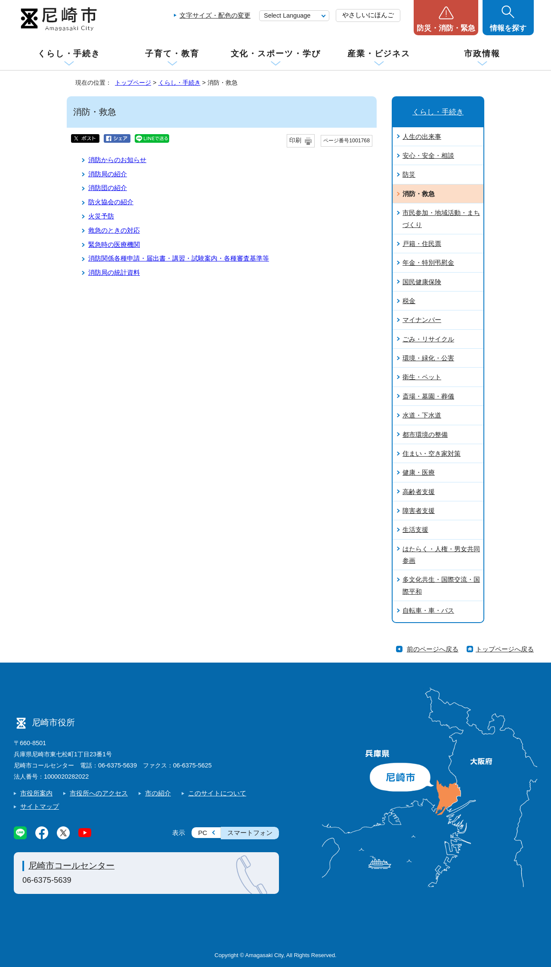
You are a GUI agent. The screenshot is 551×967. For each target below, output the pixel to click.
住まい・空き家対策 (431, 453)
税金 (408, 300)
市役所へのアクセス (99, 793)
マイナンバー (421, 319)
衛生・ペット (421, 377)
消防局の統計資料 (114, 272)
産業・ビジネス (378, 53)
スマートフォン (249, 832)
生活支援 (415, 529)
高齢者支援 (418, 491)
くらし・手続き (68, 53)
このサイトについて (217, 793)
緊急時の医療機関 (114, 244)
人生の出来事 (421, 136)
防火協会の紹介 (110, 202)
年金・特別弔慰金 (428, 262)
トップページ (133, 82)
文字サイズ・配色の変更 (215, 15)
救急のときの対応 (114, 230)
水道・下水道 (421, 415)
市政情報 (482, 53)
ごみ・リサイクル (428, 339)
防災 (408, 174)
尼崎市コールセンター (71, 865)
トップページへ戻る (505, 649)
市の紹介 (158, 793)
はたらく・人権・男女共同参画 (441, 554)
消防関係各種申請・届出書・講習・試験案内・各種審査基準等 (178, 258)
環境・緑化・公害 (428, 358)
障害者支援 (418, 510)
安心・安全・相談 (428, 155)
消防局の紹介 (107, 174)
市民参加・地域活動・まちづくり (441, 218)
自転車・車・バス (428, 610)
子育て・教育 (172, 53)
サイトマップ (39, 806)
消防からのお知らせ (117, 159)
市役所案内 (36, 793)
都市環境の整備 (425, 434)
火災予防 (101, 216)
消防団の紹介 (107, 187)
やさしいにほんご (368, 14)
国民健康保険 (421, 281)
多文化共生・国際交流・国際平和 (441, 585)
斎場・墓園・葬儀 (428, 396)
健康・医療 (418, 472)
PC (202, 832)
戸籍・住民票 (421, 243)
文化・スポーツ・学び (276, 53)
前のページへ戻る (432, 649)
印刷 (295, 140)
